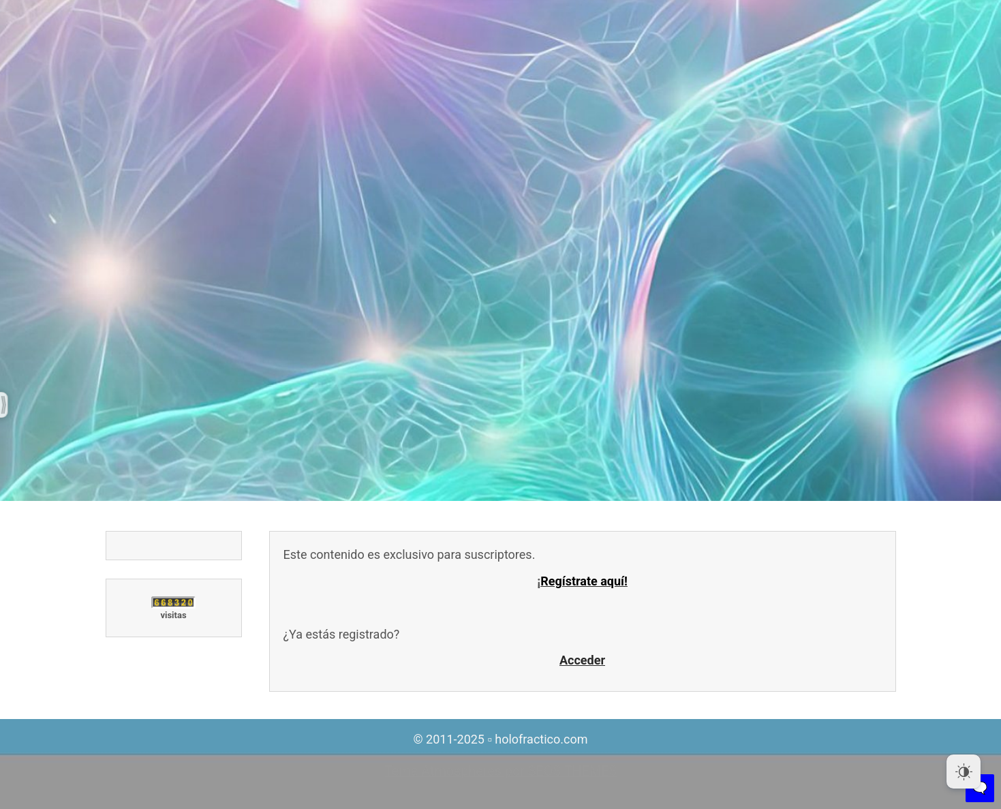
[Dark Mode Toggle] (963, 771)
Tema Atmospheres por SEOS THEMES (500, 771)
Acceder (582, 660)
